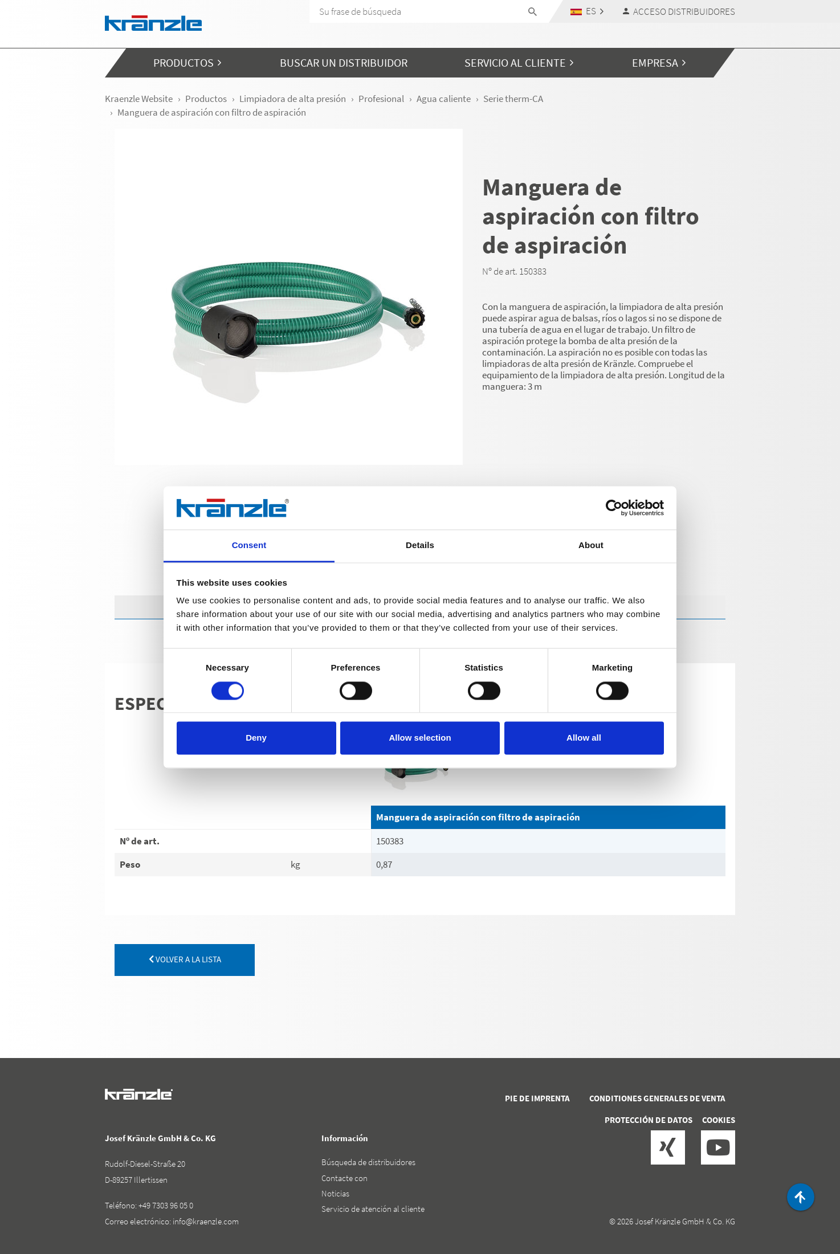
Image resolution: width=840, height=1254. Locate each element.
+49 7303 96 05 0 (165, 1205)
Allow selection (420, 738)
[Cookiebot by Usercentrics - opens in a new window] (614, 507)
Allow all (583, 738)
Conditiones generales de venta (657, 1098)
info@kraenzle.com (206, 1221)
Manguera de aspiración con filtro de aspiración (478, 817)
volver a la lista (185, 959)
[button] (587, 11)
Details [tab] (420, 545)
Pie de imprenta (537, 1098)
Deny (256, 738)
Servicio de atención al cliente (373, 1208)
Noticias (335, 1193)
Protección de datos (648, 1119)
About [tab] (591, 545)
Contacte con (344, 1178)
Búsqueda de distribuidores (368, 1162)
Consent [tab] (249, 545)
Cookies (718, 1119)
